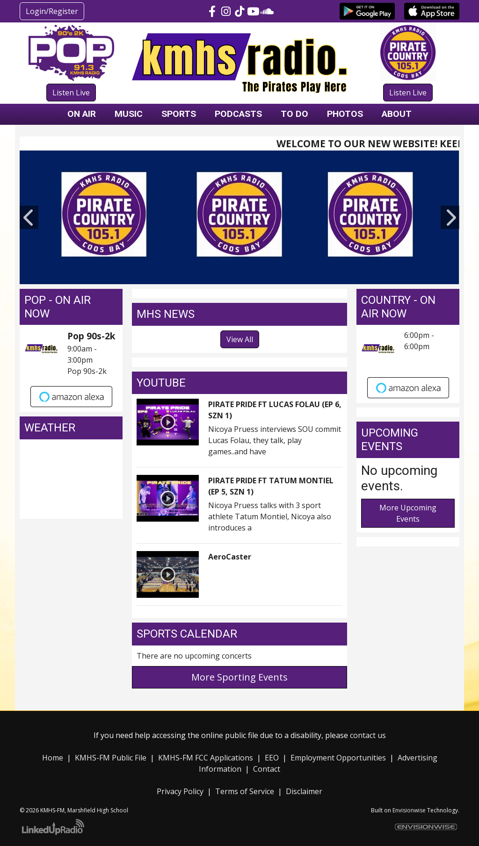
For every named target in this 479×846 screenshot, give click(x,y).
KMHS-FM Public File (110, 758)
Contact (266, 769)
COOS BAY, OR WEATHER (71, 479)
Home (52, 758)
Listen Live (71, 92)
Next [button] (450, 217)
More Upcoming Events (407, 513)
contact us (368, 735)
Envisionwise (409, 810)
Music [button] (129, 113)
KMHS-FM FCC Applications (205, 758)
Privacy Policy (180, 791)
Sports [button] (178, 113)
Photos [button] (345, 113)
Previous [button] (29, 217)
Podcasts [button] (238, 113)
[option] (239, 217)
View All (239, 339)
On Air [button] (81, 113)
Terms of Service (244, 791)
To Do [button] (294, 113)
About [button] (397, 113)
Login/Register (52, 11)
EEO (272, 758)
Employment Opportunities (338, 758)
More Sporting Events (239, 677)
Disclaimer (304, 791)
